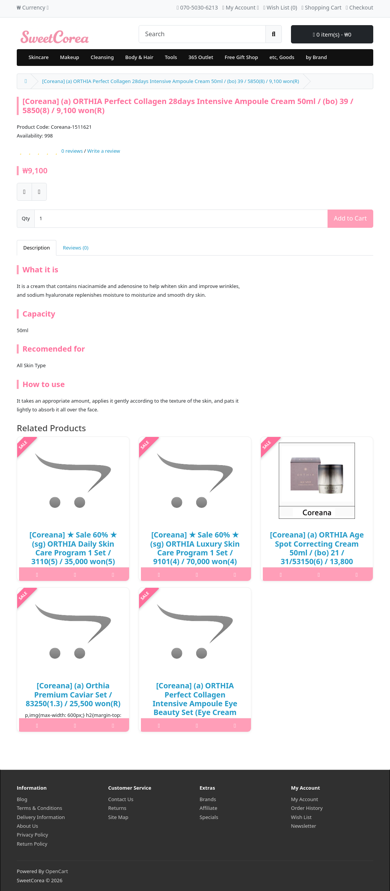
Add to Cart (350, 218)
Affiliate (208, 808)
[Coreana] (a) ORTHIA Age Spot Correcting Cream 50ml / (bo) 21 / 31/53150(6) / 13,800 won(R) (317, 552)
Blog (22, 799)
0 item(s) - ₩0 (332, 34)
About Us (27, 825)
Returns (117, 808)
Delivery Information (41, 817)
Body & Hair (139, 57)
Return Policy (32, 843)
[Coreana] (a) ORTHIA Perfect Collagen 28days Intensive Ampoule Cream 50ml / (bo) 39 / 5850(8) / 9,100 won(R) (170, 81)
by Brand (316, 57)
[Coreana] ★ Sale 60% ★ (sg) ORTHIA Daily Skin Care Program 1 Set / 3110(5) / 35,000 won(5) (73, 547)
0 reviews (72, 150)
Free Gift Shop (241, 57)
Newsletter (303, 825)
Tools (171, 57)
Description (36, 247)
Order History (307, 808)
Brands (208, 799)
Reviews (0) (75, 247)
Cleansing (102, 57)
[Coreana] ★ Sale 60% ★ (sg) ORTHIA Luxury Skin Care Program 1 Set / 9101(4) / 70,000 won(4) (195, 547)
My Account (304, 799)
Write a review (103, 150)
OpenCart (56, 871)
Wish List (301, 817)
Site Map (118, 817)
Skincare (39, 57)
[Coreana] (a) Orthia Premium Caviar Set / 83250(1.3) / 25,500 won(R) (73, 694)
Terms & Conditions (39, 808)
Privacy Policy (32, 834)
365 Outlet (201, 57)
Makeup (69, 57)
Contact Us (120, 799)
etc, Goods (281, 57)
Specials (209, 817)
